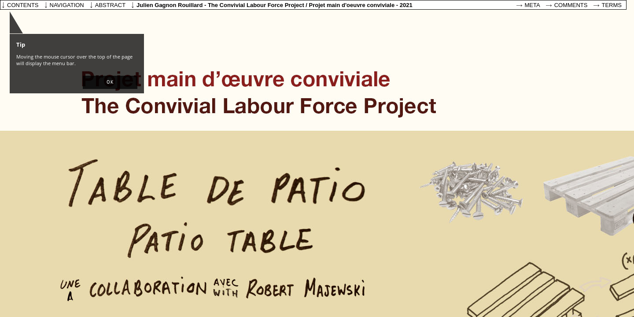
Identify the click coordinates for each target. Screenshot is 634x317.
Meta (532, 5)
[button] (110, 82)
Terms (612, 5)
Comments (571, 5)
